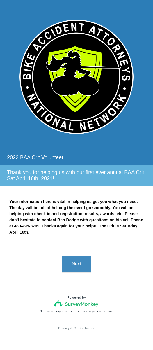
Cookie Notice (84, 328)
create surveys (84, 311)
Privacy (64, 328)
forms (108, 311)
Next (76, 263)
